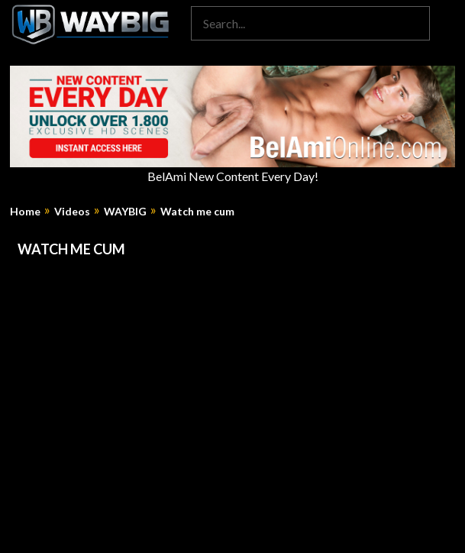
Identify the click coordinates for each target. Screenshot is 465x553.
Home (25, 211)
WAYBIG (125, 211)
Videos (72, 211)
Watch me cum (197, 211)
